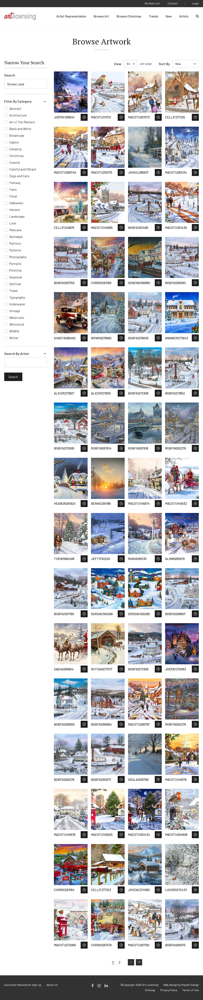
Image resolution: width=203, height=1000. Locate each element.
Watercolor (16, 317)
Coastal (14, 162)
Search (9, 75)
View (117, 64)
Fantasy (15, 183)
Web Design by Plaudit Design (181, 985)
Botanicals (16, 135)
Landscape (17, 216)
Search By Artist (16, 354)
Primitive (15, 270)
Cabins (14, 142)
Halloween (16, 203)
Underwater (17, 304)
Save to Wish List (84, 117)
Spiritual (15, 284)
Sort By (164, 64)
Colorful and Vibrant (22, 169)
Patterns (15, 250)
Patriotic (15, 243)
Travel (13, 291)
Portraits (15, 264)
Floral (13, 196)
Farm (13, 189)
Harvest (14, 210)
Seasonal (15, 277)
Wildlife (14, 331)
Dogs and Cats (19, 176)
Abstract (15, 108)
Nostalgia (16, 237)
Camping (15, 149)
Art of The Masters (22, 122)
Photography (18, 257)
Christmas (16, 156)
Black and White (20, 129)
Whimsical (16, 324)
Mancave (15, 230)
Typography (17, 297)
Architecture (18, 115)
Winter (14, 338)
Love (12, 223)
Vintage (14, 311)
